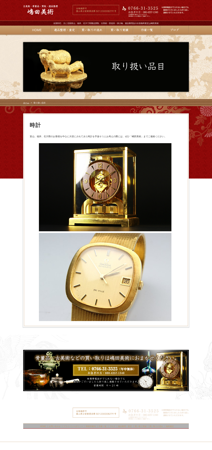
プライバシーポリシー (73, 426)
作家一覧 (102, 426)
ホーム (26, 103)
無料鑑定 (170, 426)
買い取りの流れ (156, 426)
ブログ (112, 426)
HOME (43, 426)
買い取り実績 (141, 426)
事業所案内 (91, 426)
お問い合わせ (55, 426)
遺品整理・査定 (125, 426)
